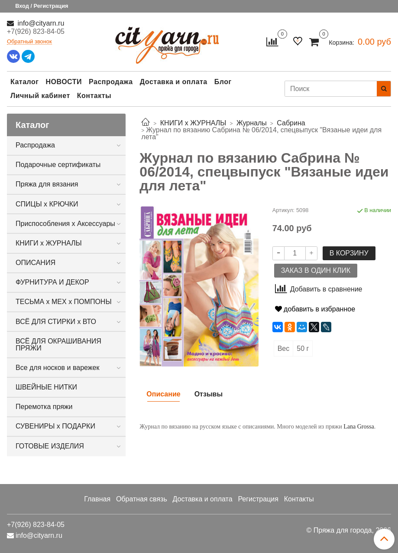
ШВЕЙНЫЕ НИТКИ (46, 387)
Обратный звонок (29, 42)
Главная (97, 499)
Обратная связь (141, 499)
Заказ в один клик (315, 270)
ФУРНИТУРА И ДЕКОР (52, 282)
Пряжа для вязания (47, 184)
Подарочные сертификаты (58, 164)
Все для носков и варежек (57, 367)
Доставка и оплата (173, 81)
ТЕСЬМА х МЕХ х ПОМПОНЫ (64, 301)
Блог (223, 81)
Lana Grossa (358, 426)
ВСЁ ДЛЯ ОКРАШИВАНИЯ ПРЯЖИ (58, 344)
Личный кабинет (40, 95)
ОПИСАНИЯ (35, 262)
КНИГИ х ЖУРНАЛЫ (49, 243)
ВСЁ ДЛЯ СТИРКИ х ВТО (56, 321)
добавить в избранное (315, 309)
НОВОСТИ (63, 81)
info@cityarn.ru (40, 23)
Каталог (24, 81)
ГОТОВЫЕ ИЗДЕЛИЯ (50, 446)
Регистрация (258, 499)
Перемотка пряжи (44, 406)
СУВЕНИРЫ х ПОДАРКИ (55, 426)
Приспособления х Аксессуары (65, 223)
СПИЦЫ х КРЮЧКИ (47, 204)
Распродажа (111, 81)
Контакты (94, 95)
